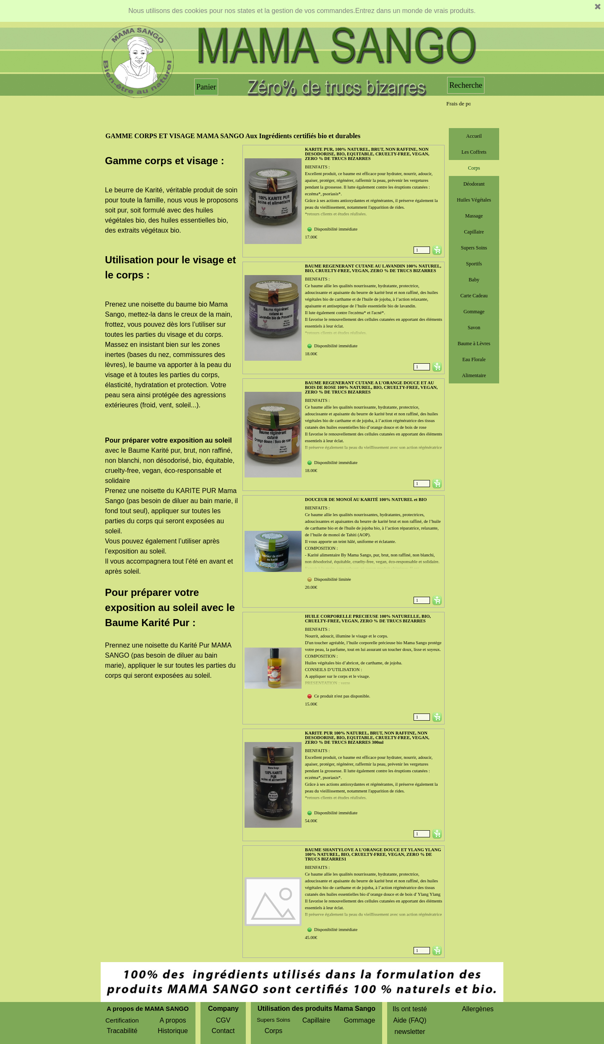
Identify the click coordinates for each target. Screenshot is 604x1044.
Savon (474, 328)
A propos (172, 1020)
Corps (474, 168)
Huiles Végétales (474, 200)
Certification (122, 1020)
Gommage (473, 312)
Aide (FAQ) (409, 1020)
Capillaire (474, 232)
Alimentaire (474, 375)
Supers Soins (474, 248)
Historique (173, 1030)
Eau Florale (474, 359)
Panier (206, 86)
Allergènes (478, 1009)
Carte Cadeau (474, 296)
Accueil (474, 136)
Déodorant (474, 184)
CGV (223, 1020)
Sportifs (474, 264)
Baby (474, 280)
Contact (222, 1030)
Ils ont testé (410, 1009)
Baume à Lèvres (474, 343)
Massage (474, 216)
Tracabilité (122, 1030)
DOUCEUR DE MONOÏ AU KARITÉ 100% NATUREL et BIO (366, 499)
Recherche (465, 85)
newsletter (410, 1031)
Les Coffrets (473, 152)
